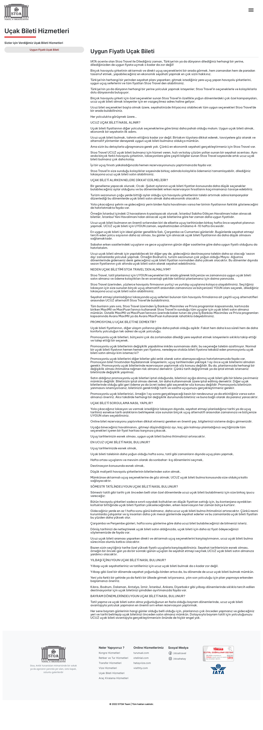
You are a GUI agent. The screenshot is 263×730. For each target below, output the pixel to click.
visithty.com (140, 668)
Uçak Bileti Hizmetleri (111, 673)
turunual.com (141, 652)
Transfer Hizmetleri (110, 663)
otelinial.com (141, 657)
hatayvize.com (142, 663)
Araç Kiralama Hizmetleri (113, 678)
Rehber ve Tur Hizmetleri (113, 657)
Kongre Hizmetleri (109, 652)
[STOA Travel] (53, 654)
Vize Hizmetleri (108, 668)
